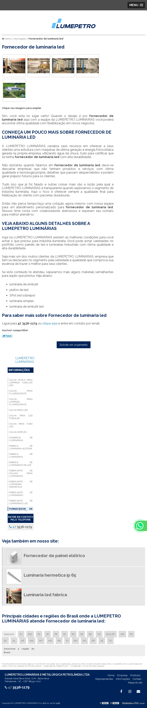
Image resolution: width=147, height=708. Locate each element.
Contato (137, 679)
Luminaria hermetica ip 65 (50, 575)
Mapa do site (135, 682)
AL (14, 640)
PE (81, 634)
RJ (21, 634)
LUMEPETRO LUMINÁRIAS (24, 360)
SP (47, 634)
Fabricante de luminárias (21, 493)
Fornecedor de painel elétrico (54, 555)
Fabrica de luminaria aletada (21, 447)
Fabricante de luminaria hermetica (21, 484)
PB (59, 640)
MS (50, 640)
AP (22, 640)
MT (41, 640)
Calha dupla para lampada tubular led (21, 383)
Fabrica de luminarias (21, 455)
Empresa (122, 675)
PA (131, 634)
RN (75, 640)
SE (101, 640)
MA (31, 640)
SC (64, 634)
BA (90, 634)
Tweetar (7, 336)
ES (39, 634)
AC (5, 640)
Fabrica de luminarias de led (21, 463)
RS (73, 634)
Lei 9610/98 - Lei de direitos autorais (87, 666)
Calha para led (18, 410)
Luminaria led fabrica (45, 594)
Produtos (135, 675)
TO (110, 640)
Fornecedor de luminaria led (21, 510)
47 (20, 527)
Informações (19, 370)
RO (84, 640)
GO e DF (110, 634)
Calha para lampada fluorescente (21, 402)
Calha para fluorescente (21, 392)
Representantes (104, 679)
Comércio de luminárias (21, 439)
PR (56, 634)
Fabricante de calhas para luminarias (21, 473)
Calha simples (18, 432)
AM (122, 634)
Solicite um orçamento (74, 344)
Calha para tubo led (21, 425)
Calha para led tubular (21, 417)
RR (93, 640)
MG (30, 634)
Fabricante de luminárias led (21, 502)
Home (111, 675)
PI (67, 640)
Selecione (9, 634)
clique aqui (49, 323)
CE (99, 634)
